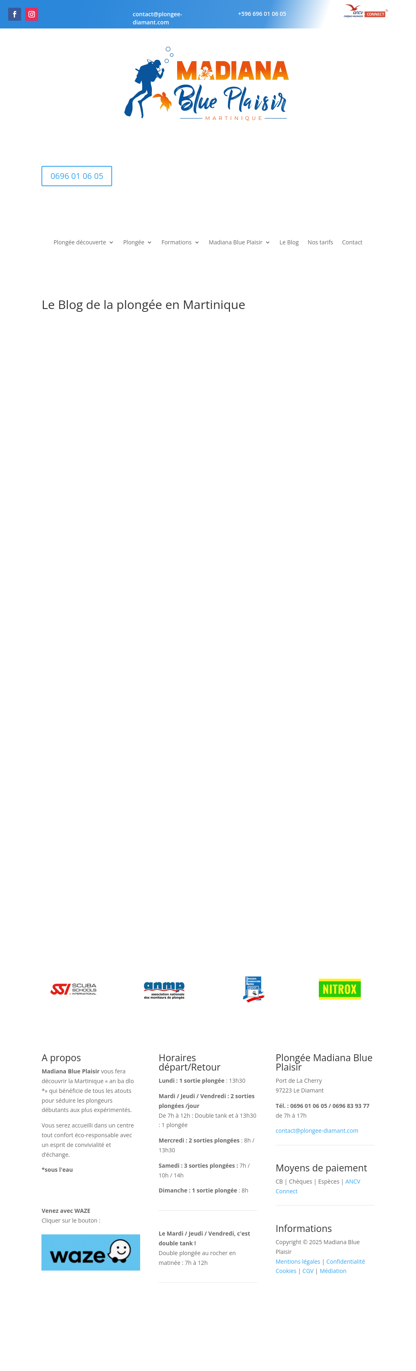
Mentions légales (298, 1261)
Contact (352, 242)
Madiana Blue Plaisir (235, 242)
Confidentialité (345, 1261)
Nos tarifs (320, 242)
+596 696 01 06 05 (262, 13)
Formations (176, 242)
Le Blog (289, 242)
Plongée (133, 242)
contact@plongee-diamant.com (157, 18)
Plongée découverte (80, 242)
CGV (308, 1271)
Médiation (333, 1271)
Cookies (286, 1271)
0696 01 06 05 (76, 175)
